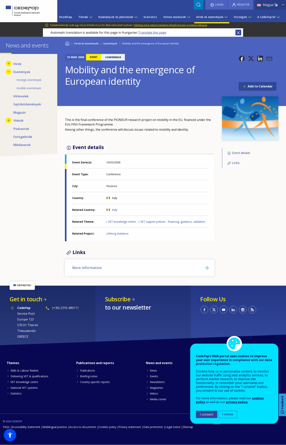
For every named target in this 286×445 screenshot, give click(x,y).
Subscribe (117, 299)
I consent (206, 414)
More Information (87, 267)
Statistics (16, 393)
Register (243, 4)
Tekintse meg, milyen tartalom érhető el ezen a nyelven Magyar (170, 25)
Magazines (156, 388)
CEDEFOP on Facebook (204, 309)
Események (110, 43)
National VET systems (24, 388)
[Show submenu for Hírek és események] (225, 17)
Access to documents (82, 427)
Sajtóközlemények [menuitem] (27, 104)
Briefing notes (89, 376)
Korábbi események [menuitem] (28, 88)
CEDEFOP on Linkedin (233, 309)
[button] (242, 58)
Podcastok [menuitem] (21, 129)
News (153, 370)
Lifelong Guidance (117, 233)
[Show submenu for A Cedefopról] (278, 17)
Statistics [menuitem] (150, 17)
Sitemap (188, 427)
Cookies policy (107, 427)
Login (219, 4)
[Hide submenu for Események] (8, 72)
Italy (114, 210)
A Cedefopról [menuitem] (266, 17)
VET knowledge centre (122, 221)
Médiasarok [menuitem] (22, 145)
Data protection (153, 427)
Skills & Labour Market (25, 370)
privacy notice (237, 402)
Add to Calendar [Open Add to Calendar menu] (260, 86)
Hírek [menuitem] (17, 64)
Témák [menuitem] (83, 17)
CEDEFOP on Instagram (243, 309)
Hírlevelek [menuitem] (21, 96)
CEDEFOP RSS (252, 309)
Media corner (158, 399)
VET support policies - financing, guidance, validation (172, 221)
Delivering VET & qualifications (29, 376)
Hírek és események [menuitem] (209, 17)
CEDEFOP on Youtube (223, 309)
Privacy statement (130, 427)
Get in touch (26, 299)
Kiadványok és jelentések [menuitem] (115, 17)
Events (154, 376)
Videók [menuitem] (18, 120)
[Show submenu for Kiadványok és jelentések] (135, 17)
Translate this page (152, 32)
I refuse (227, 414)
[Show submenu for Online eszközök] (188, 17)
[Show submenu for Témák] (90, 17)
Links (236, 163)
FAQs (6, 427)
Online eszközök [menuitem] (174, 17)
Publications (87, 370)
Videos (154, 393)
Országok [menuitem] (240, 17)
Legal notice (172, 427)
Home (67, 43)
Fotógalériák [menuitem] (22, 137)
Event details (241, 153)
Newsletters (157, 382)
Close (238, 32)
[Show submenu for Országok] (249, 17)
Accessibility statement (26, 427)
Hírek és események (86, 43)
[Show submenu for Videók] (8, 120)
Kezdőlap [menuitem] (65, 17)
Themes (13, 363)
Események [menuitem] (21, 72)
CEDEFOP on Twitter (214, 309)
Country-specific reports (95, 382)
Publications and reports (95, 363)
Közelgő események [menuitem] (28, 80)
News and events (159, 363)
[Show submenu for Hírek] (8, 63)
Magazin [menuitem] (19, 112)
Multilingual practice (55, 427)
